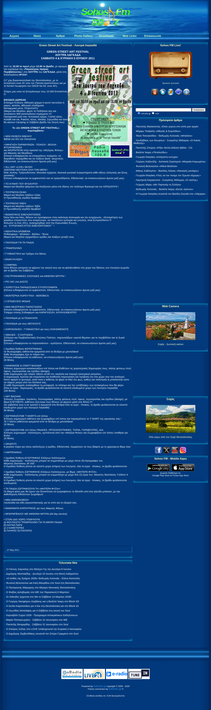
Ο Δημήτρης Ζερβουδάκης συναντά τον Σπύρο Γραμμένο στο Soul (42, 633)
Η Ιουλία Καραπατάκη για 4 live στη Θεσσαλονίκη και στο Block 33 (42, 606)
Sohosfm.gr (99, 686)
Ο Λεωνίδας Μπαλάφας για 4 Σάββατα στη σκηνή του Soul (38, 610)
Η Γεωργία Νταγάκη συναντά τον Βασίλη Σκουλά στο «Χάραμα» (171, 193)
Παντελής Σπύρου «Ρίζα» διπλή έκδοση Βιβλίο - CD (164, 147)
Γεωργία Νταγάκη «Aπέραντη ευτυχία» (157, 156)
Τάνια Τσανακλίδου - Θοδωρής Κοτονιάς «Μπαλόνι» (164, 135)
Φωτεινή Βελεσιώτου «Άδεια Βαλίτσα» (156, 166)
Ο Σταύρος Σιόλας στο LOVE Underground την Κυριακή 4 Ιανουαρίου (44, 629)
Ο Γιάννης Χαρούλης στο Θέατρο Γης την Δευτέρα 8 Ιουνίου (38, 569)
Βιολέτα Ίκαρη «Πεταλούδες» (151, 152)
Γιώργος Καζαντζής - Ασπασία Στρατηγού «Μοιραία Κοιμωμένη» (171, 161)
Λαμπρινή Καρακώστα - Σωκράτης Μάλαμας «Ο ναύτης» (167, 180)
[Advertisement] (170, 252)
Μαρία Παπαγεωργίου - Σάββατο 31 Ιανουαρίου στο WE (36, 619)
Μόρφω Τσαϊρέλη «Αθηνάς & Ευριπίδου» (158, 131)
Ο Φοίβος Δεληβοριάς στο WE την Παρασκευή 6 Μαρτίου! (37, 592)
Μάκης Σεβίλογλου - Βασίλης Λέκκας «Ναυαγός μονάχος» (167, 170)
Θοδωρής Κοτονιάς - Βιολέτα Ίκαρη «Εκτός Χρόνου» (164, 189)
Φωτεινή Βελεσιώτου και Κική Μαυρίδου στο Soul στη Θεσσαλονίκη (42, 582)
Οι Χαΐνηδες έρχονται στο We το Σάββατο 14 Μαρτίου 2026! (38, 596)
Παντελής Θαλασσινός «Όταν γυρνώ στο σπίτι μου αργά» (167, 126)
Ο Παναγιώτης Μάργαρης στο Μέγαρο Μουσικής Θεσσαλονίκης (40, 587)
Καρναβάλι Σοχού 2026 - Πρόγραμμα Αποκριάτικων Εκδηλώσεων (42, 615)
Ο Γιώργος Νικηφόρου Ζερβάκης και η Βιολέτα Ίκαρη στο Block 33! (42, 601)
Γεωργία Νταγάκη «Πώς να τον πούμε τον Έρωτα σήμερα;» (168, 175)
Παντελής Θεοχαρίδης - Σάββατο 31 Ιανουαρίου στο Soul (37, 624)
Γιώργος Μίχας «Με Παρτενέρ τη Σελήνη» (158, 184)
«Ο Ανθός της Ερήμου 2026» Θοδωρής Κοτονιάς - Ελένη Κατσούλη (43, 578)
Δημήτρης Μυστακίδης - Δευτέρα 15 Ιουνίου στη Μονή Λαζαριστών (42, 573)
